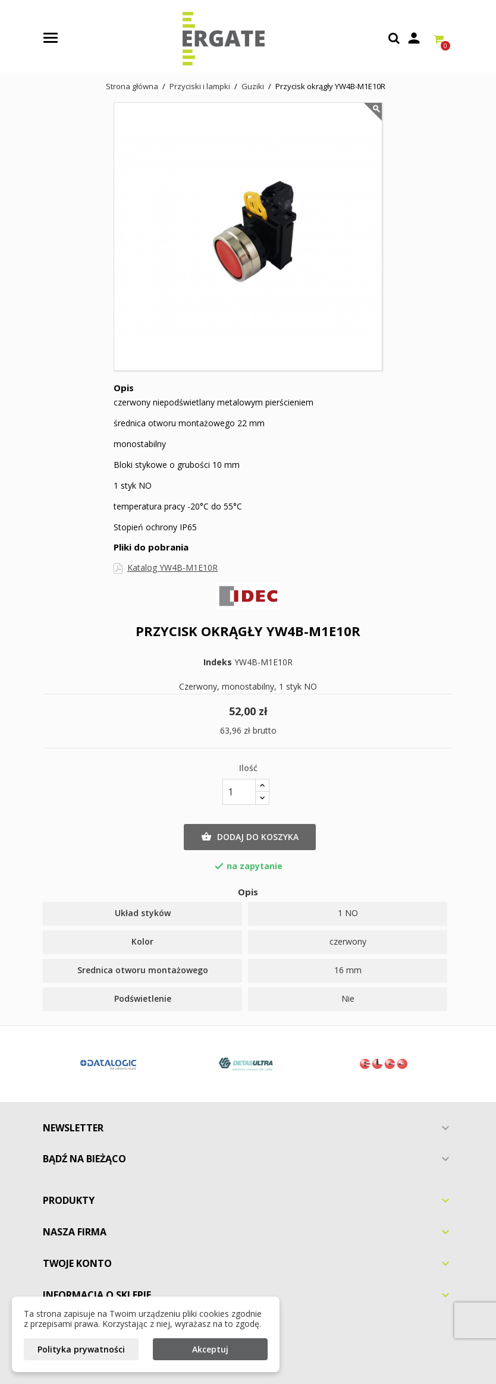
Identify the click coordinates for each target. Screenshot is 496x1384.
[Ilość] (239, 792)
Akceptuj (210, 1349)
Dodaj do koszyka (250, 837)
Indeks (217, 662)
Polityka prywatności (81, 1349)
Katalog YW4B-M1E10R (172, 567)
